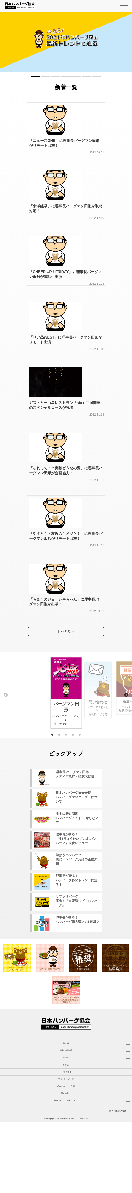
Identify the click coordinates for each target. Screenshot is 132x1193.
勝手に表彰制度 (66, 1121)
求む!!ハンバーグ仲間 (66, 1157)
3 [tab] (66, 786)
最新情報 (66, 1114)
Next (126, 746)
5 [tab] (79, 786)
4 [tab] (73, 786)
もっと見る (66, 685)
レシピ (66, 1135)
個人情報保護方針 (118, 1181)
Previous (5, 746)
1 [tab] (52, 786)
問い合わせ (66, 1164)
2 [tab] (59, 786)
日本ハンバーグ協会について (66, 1171)
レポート (66, 1128)
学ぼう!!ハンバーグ (66, 1150)
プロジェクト (66, 1143)
